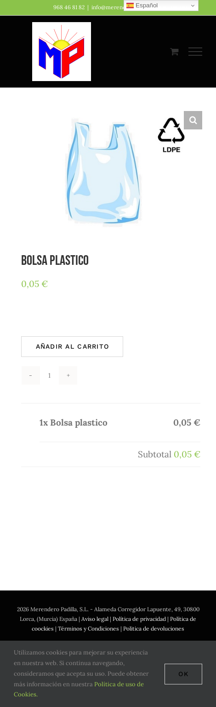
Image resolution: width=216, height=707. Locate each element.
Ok (183, 674)
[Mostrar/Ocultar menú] (195, 51)
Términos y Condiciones (88, 628)
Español (142, 5)
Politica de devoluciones (153, 628)
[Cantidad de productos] (49, 375)
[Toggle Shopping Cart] (174, 51)
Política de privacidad (139, 618)
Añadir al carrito (72, 346)
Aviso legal (94, 618)
